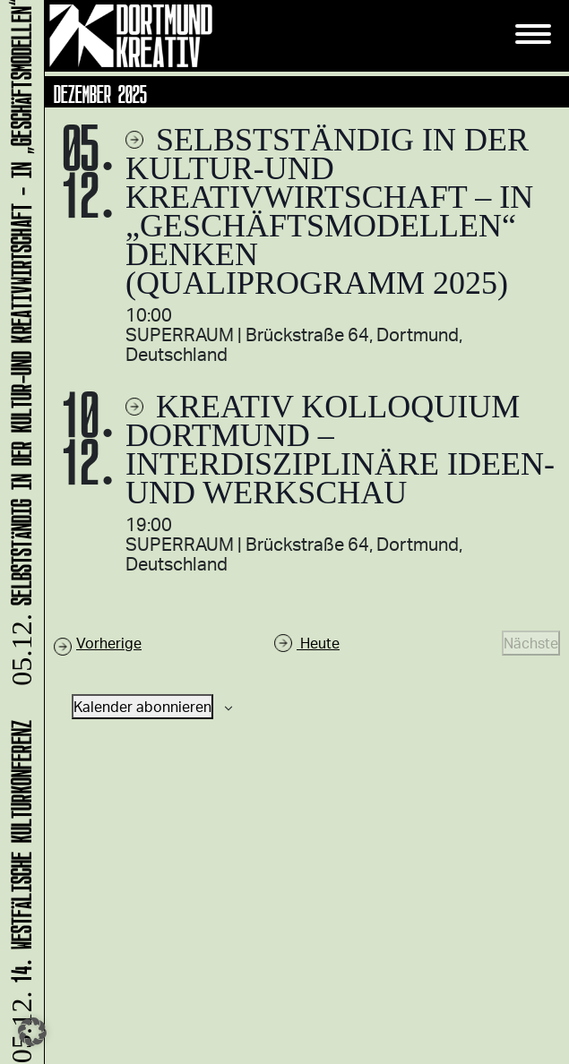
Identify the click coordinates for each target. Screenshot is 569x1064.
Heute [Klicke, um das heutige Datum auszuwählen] (318, 642)
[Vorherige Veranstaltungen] (98, 643)
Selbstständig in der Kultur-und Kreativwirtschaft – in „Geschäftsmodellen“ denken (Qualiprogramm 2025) (329, 211)
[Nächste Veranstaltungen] (531, 643)
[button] (32, 1032)
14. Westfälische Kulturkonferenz (18, 890)
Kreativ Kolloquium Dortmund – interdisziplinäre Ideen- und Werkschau (340, 450)
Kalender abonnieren (142, 706)
